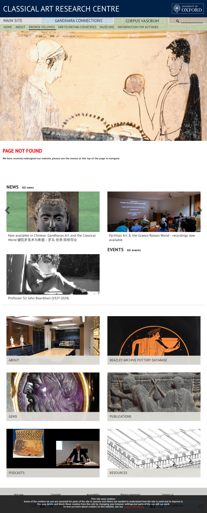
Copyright (56, 494)
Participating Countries (77, 27)
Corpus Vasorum (142, 20)
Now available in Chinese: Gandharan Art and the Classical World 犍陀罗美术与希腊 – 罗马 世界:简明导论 (52, 237)
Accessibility (93, 494)
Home (8, 27)
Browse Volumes (42, 27)
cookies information (133, 506)
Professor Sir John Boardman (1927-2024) (38, 298)
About (20, 27)
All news (28, 187)
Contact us (168, 494)
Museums (107, 27)
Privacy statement (130, 494)
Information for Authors (138, 27)
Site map (18, 494)
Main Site (12, 20)
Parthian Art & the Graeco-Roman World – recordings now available (152, 237)
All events (134, 250)
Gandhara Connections (78, 20)
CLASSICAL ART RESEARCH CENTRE (61, 9)
